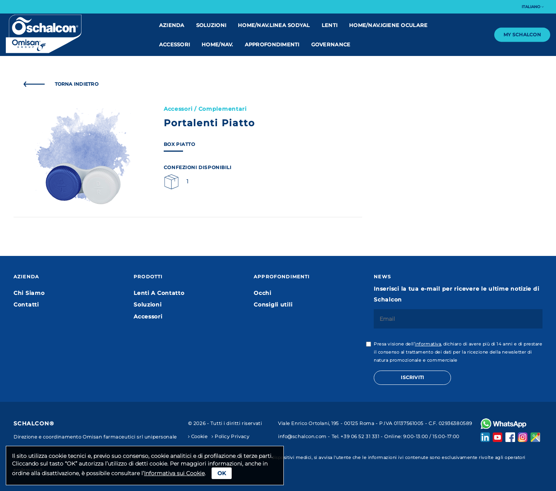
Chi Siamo (29, 293)
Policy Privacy (230, 436)
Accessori (174, 44)
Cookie (198, 436)
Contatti (26, 304)
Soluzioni (211, 25)
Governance (331, 44)
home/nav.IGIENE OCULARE (388, 25)
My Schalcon (522, 34)
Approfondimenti (272, 44)
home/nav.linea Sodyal (274, 25)
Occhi (262, 293)
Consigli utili (273, 304)
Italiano (533, 7)
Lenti (329, 25)
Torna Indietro (59, 84)
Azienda (172, 25)
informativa (428, 344)
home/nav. (217, 44)
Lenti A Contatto (159, 293)
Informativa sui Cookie (174, 473)
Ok (221, 473)
